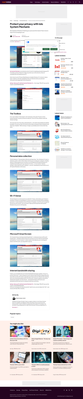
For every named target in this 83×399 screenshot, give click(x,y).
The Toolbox (58, 40)
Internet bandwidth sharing (61, 52)
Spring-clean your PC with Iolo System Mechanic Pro (21, 83)
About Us (42, 390)
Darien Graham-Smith (16, 36)
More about (14, 307)
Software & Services (23, 20)
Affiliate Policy (48, 390)
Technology (37, 2)
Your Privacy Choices (33, 390)
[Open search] (79, 2)
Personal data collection (60, 43)
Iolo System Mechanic (15, 71)
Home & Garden (45, 2)
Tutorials (12, 317)
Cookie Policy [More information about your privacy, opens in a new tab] (54, 46)
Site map (18, 390)
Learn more (16, 41)
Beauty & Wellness (55, 2)
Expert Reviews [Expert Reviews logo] (5, 2)
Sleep (31, 2)
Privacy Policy (25, 390)
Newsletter (63, 2)
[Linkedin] (70, 2)
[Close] (57, 41)
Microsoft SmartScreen (60, 49)
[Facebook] (68, 2)
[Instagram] (76, 2)
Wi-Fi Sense (58, 45)
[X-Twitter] (73, 2)
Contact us (12, 390)
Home (11, 20)
